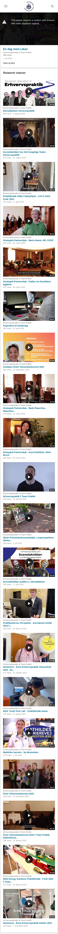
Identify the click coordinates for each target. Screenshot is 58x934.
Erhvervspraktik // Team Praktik (19, 496)
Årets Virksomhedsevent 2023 (18, 793)
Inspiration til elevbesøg (15, 325)
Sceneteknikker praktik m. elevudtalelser (24, 582)
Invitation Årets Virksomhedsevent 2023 (23, 367)
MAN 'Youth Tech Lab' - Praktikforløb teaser (25, 711)
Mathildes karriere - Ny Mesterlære (21, 752)
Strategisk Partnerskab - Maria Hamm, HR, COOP (28, 240)
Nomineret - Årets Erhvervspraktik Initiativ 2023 (27, 923)
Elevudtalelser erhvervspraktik (18, 111)
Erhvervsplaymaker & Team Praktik (17, 52)
